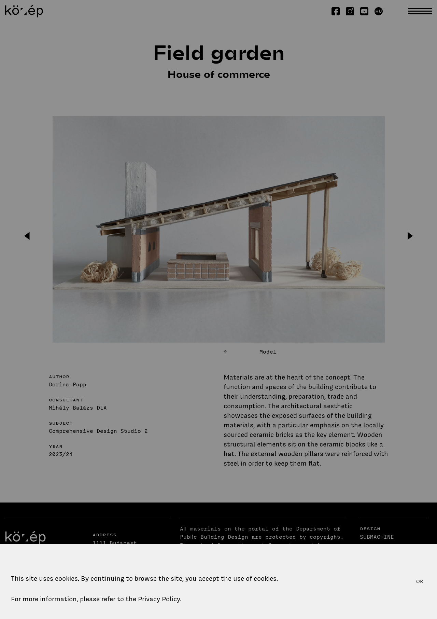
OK (419, 581)
